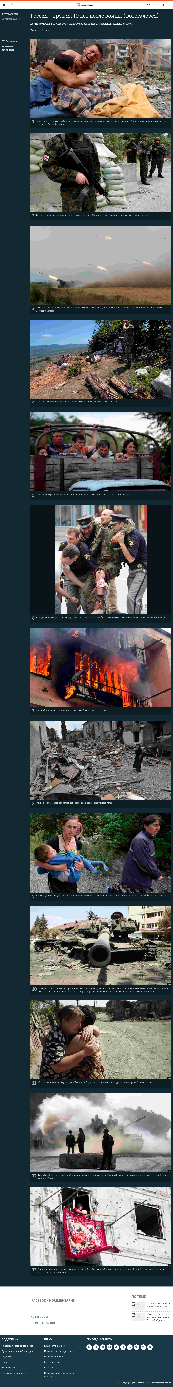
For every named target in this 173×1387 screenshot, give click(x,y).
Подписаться (8, 1357)
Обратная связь (52, 1362)
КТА (156, 5)
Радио (5, 1362)
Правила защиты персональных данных (60, 1374)
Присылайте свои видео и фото (17, 1346)
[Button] (9, 42)
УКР (148, 5)
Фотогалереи (10, 14)
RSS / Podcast (8, 1367)
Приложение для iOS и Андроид (18, 1351)
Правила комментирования (58, 1351)
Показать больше (41, 30)
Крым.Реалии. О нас (54, 1346)
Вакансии (49, 1367)
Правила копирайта (54, 1357)
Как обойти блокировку (14, 1373)
